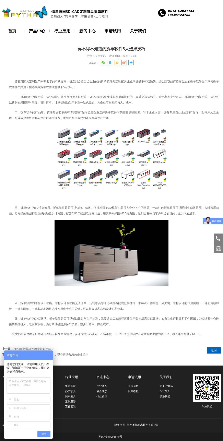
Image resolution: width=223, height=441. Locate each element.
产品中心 (37, 31)
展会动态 (101, 391)
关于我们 (138, 31)
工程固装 (70, 406)
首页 (12, 31)
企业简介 (165, 391)
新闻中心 (87, 31)
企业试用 (133, 385)
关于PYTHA (166, 385)
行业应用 (62, 31)
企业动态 (101, 385)
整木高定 (70, 385)
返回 (214, 350)
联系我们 (165, 396)
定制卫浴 (70, 401)
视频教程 (133, 391)
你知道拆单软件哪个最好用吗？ (34, 348)
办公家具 (70, 391)
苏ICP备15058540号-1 (111, 436)
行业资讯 (101, 396)
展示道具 (70, 396)
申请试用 (113, 31)
